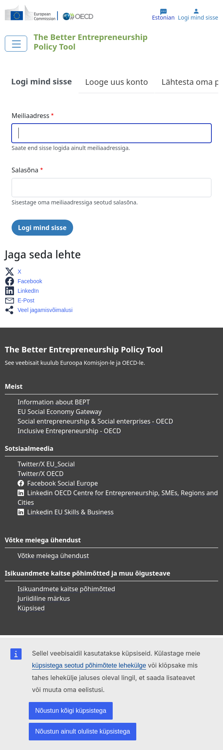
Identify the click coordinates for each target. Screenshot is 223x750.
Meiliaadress (30, 115)
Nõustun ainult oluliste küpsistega (82, 731)
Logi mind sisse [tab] (41, 81)
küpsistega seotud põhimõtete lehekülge (89, 665)
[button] (15, 271)
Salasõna (25, 170)
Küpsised (31, 608)
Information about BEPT (54, 402)
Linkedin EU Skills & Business (70, 512)
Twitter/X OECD (41, 473)
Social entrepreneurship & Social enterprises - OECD (95, 421)
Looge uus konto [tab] (116, 81)
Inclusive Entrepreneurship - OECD (69, 430)
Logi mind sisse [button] (198, 17)
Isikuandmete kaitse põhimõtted (66, 588)
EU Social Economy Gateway (60, 411)
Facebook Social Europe (62, 483)
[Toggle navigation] (16, 44)
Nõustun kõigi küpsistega (70, 710)
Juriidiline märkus (44, 598)
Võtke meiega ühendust (53, 555)
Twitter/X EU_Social (46, 464)
